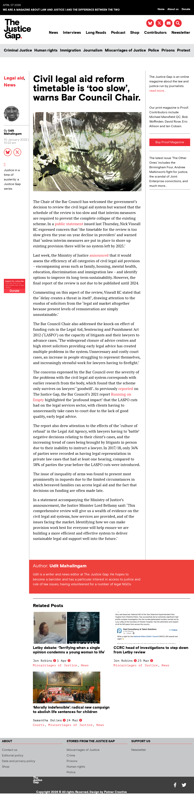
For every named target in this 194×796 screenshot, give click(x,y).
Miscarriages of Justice (125, 50)
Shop (134, 32)
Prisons (168, 50)
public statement (69, 223)
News (53, 32)
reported (125, 388)
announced (99, 255)
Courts (38, 725)
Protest (183, 50)
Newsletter (180, 32)
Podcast (118, 32)
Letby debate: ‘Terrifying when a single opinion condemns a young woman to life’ (69, 650)
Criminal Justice (18, 50)
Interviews (72, 32)
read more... (157, 91)
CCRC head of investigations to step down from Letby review (151, 650)
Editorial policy (12, 756)
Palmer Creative (115, 792)
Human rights (46, 50)
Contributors (155, 32)
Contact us (9, 750)
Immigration (70, 50)
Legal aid (14, 78)
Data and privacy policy (18, 761)
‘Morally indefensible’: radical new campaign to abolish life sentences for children (71, 709)
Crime (71, 756)
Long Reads (96, 32)
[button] (177, 23)
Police (153, 50)
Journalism (92, 50)
